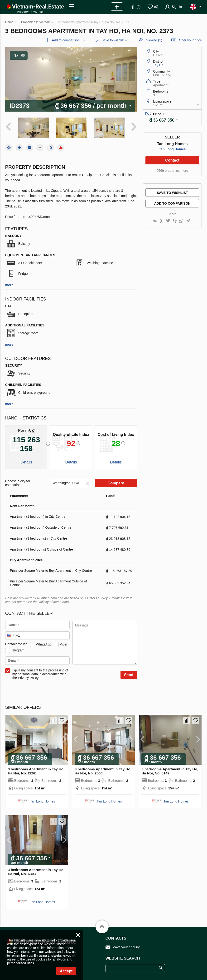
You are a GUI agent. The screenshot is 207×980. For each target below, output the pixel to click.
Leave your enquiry (125, 947)
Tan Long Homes (172, 149)
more (9, 284)
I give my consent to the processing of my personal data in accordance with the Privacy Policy (40, 673)
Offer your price (190, 40)
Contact (172, 160)
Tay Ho (158, 65)
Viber (63, 644)
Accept (66, 971)
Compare (116, 483)
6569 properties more (172, 170)
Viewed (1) (154, 40)
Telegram (17, 650)
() (138, 7)
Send (128, 674)
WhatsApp (43, 644)
